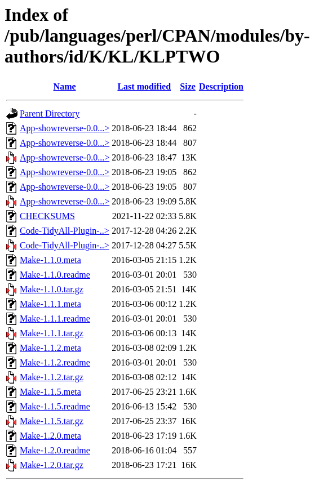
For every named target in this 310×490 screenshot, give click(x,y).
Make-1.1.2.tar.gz (51, 377)
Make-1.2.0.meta (50, 435)
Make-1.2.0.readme (55, 450)
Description (221, 86)
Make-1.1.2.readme (55, 362)
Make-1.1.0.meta (50, 260)
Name (65, 86)
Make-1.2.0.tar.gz (51, 465)
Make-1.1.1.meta (50, 304)
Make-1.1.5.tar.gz (51, 421)
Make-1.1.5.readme (55, 406)
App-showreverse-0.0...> (64, 128)
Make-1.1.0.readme (55, 274)
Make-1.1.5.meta (50, 392)
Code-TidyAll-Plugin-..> (64, 230)
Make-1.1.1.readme (55, 318)
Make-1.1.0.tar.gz (51, 289)
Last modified (144, 86)
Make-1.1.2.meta (50, 348)
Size (188, 86)
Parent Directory (49, 113)
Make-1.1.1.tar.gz (51, 333)
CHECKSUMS (47, 216)
